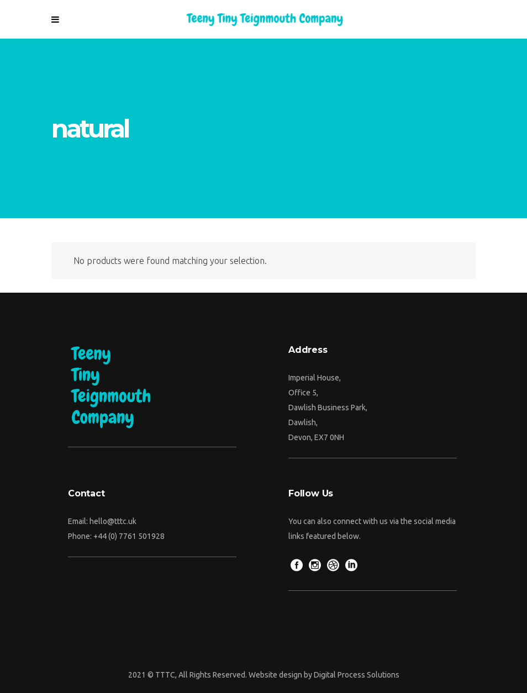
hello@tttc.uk (112, 521)
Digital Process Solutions (356, 674)
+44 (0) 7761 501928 (129, 536)
